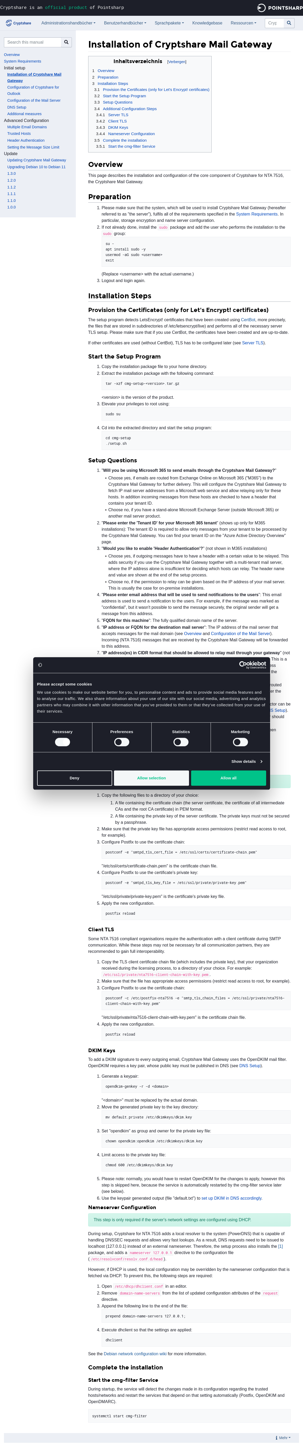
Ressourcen (242, 23)
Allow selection (151, 778)
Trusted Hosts (19, 133)
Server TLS (253, 343)
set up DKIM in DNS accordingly (231, 1198)
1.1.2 (11, 187)
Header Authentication (26, 140)
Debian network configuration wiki (135, 1354)
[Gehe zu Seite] (289, 23)
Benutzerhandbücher (123, 23)
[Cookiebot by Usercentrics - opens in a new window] (243, 665)
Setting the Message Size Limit (33, 147)
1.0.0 (11, 207)
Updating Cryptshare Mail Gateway (36, 160)
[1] (280, 1246)
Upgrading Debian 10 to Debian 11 (36, 167)
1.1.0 (11, 200)
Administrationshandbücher (66, 23)
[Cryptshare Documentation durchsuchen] (274, 23)
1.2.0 (11, 180)
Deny (75, 778)
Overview (12, 55)
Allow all (229, 778)
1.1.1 (11, 194)
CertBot (248, 320)
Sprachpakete (168, 23)
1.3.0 (11, 173)
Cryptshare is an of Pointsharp (62, 7)
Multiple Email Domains (27, 127)
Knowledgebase (207, 23)
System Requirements (22, 61)
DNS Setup (16, 107)
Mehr (283, 1438)
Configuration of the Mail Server (34, 100)
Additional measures (24, 114)
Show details (243, 761)
